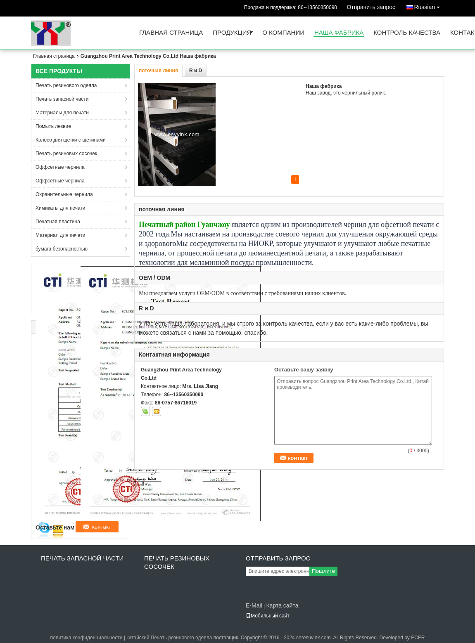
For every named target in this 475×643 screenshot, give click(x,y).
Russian (429, 5)
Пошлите (323, 571)
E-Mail (254, 605)
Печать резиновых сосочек (66, 153)
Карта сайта (282, 605)
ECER (418, 638)
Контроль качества (406, 33)
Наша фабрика (338, 33)
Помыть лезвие (53, 126)
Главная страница (171, 33)
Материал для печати (60, 235)
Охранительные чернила (64, 194)
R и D (195, 70)
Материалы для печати (62, 113)
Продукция (232, 33)
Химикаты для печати (61, 208)
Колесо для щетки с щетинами (71, 140)
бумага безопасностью (62, 249)
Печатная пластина (58, 222)
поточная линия (158, 70)
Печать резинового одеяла (66, 85)
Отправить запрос (371, 7)
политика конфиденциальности (86, 638)
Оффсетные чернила (60, 167)
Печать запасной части (62, 99)
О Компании (283, 33)
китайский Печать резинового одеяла (169, 638)
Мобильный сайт (268, 616)
